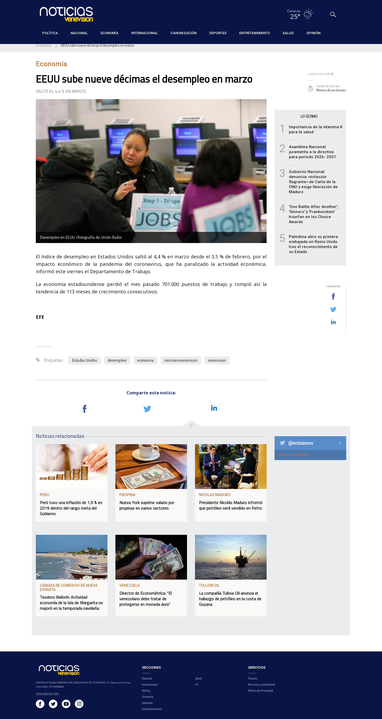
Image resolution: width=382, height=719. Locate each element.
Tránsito (252, 678)
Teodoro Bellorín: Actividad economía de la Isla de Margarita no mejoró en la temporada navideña (71, 602)
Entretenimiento (152, 709)
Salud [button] (288, 33)
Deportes (147, 702)
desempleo (117, 360)
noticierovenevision (180, 360)
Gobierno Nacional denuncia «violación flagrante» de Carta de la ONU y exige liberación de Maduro (313, 181)
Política (146, 690)
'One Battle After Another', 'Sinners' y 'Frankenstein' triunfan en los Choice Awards (313, 214)
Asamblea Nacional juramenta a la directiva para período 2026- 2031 (312, 151)
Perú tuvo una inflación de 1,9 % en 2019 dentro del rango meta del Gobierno (71, 508)
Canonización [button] (184, 33)
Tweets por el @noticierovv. (293, 454)
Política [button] (50, 33)
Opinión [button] (313, 33)
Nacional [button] (79, 33)
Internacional (150, 684)
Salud (198, 678)
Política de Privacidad (260, 690)
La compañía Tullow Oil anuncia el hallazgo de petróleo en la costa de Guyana (230, 598)
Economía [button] (109, 33)
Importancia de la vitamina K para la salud (315, 129)
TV (196, 684)
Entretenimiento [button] (254, 33)
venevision (217, 360)
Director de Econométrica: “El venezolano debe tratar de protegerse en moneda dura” (145, 598)
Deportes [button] (218, 33)
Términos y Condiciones (261, 684)
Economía (43, 45)
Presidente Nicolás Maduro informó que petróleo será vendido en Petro (230, 505)
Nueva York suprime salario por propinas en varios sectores (146, 505)
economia (145, 360)
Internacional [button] (144, 33)
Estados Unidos (84, 360)
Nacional (147, 678)
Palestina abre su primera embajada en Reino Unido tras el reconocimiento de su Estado (313, 244)
